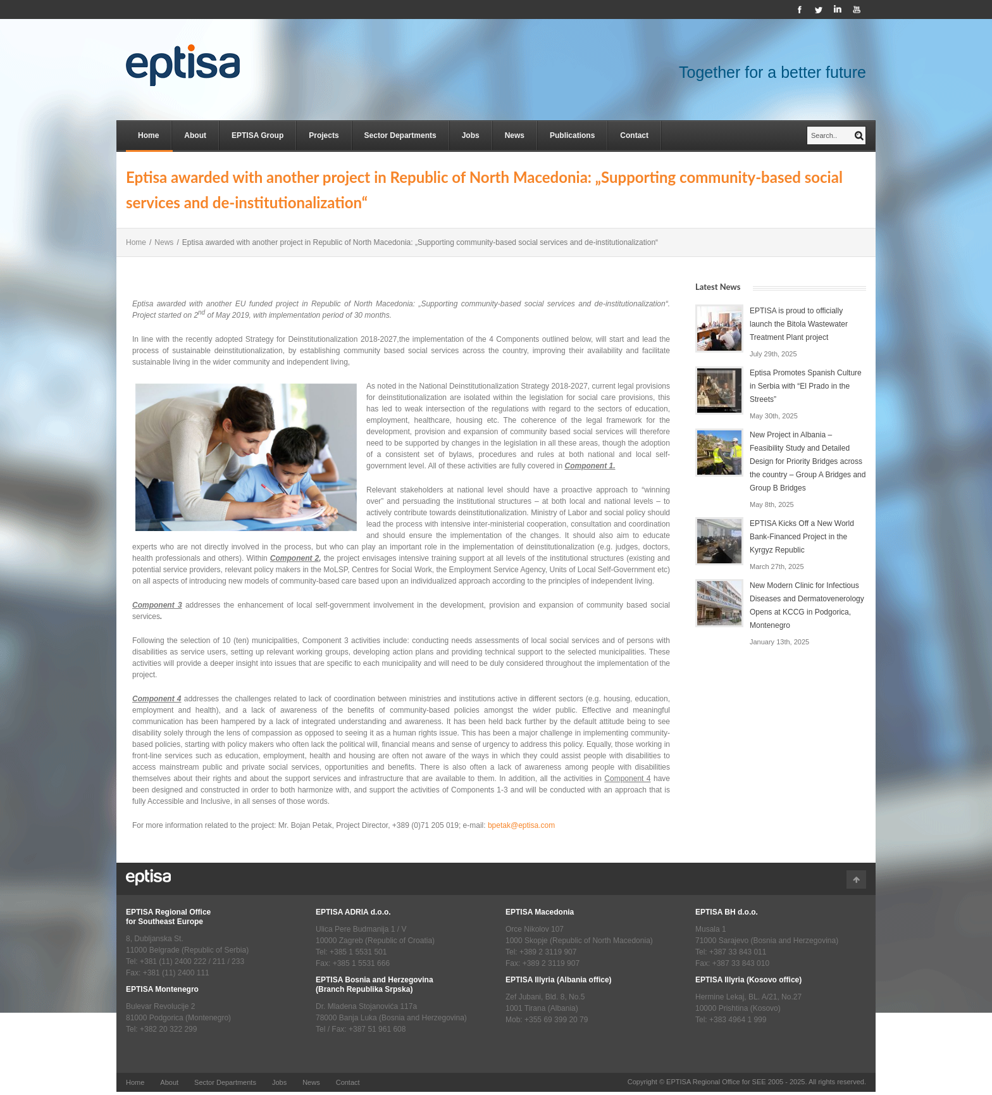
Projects (323, 135)
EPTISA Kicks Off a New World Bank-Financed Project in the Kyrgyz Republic (802, 536)
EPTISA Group (257, 135)
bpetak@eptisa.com (521, 825)
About (195, 135)
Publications (572, 135)
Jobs (471, 135)
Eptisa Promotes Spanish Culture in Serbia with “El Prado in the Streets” (806, 386)
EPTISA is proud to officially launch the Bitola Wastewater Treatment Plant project (799, 324)
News (514, 135)
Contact (634, 135)
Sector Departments (400, 135)
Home (148, 135)
